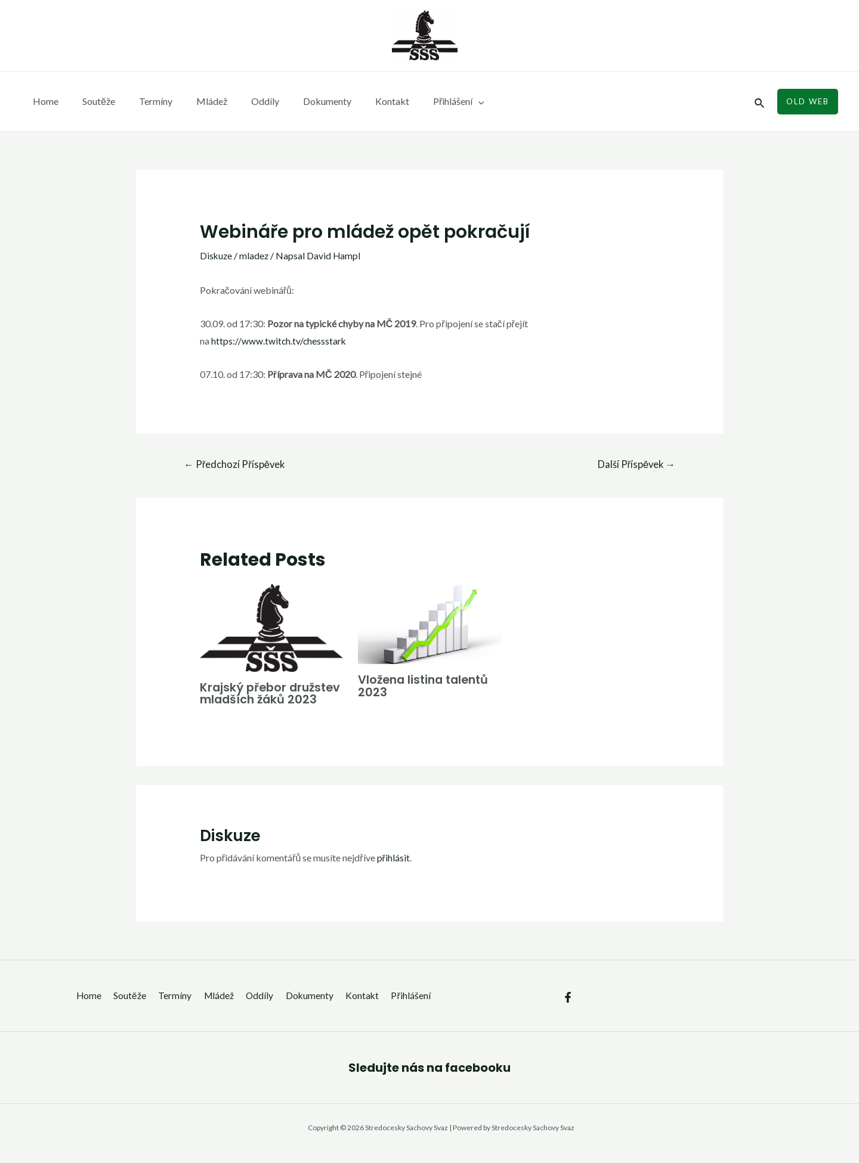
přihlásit (393, 869)
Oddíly (244, 101)
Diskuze (216, 255)
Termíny (143, 101)
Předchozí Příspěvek (235, 464)
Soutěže (91, 101)
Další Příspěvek (635, 464)
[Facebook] (568, 1008)
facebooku (477, 1079)
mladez (255, 255)
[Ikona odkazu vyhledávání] (760, 101)
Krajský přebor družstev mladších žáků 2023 (257, 700)
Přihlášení (423, 101)
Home (43, 101)
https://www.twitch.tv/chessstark (279, 340)
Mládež (195, 101)
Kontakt (361, 101)
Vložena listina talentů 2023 (426, 686)
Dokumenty (301, 101)
